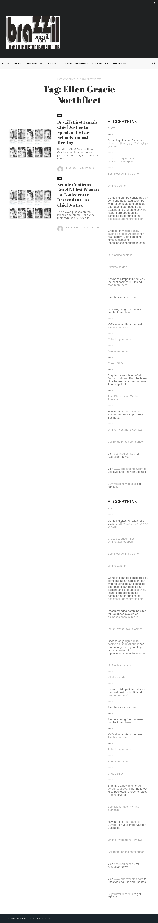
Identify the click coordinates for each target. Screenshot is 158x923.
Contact (54, 63)
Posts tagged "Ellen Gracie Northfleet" (79, 79)
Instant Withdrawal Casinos (125, 629)
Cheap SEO (115, 363)
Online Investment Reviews (125, 429)
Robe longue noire (119, 339)
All (59, 116)
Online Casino (117, 185)
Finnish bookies (118, 327)
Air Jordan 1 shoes (125, 377)
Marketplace (100, 63)
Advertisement (35, 63)
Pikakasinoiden (117, 267)
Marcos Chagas (74, 227)
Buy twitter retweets (120, 483)
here (134, 297)
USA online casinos (120, 254)
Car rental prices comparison (126, 441)
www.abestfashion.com (128, 468)
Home (5, 63)
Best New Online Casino (123, 173)
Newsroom (71, 168)
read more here (117, 285)
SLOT (111, 128)
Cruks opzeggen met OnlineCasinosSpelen (121, 160)
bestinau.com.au (124, 453)
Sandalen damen (118, 351)
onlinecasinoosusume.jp (123, 616)
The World (119, 63)
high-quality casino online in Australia (124, 232)
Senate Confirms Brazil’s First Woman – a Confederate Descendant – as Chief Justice (78, 195)
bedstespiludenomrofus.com (126, 218)
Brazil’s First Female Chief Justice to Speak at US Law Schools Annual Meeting (77, 132)
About (17, 63)
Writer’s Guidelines (76, 63)
